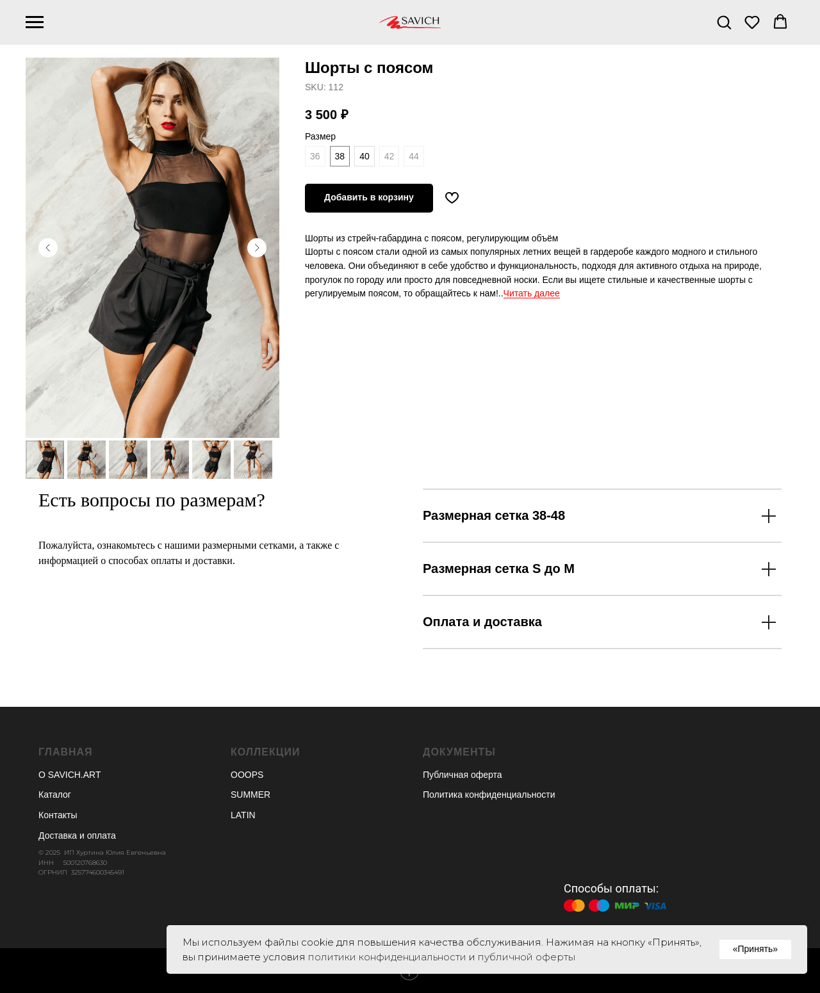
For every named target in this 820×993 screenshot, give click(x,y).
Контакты (57, 815)
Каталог (54, 794)
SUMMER (250, 794)
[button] (724, 21)
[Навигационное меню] (35, 22)
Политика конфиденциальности (489, 794)
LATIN (243, 815)
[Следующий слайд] (256, 247)
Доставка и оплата (77, 835)
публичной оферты (526, 957)
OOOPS (247, 775)
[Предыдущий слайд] (48, 247)
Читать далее (532, 293)
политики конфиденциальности (387, 957)
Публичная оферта (462, 775)
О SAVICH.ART (69, 775)
